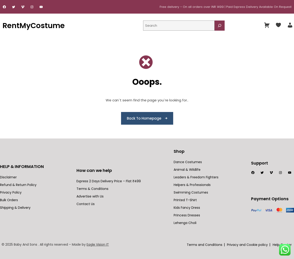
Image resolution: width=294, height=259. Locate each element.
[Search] (220, 26)
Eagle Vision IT (98, 244)
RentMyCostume (34, 25)
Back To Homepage (144, 118)
